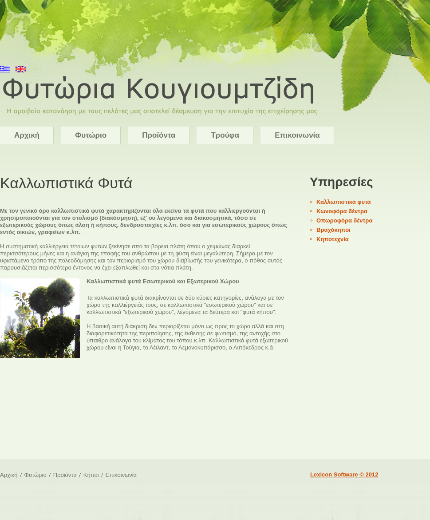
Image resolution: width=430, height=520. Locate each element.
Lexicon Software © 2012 (344, 474)
